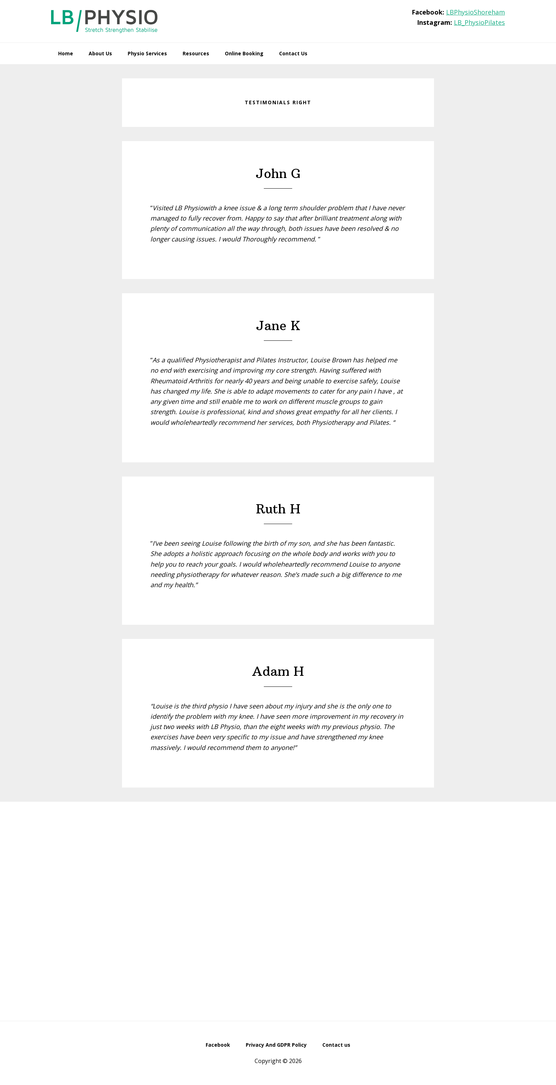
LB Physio (104, 21)
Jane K (278, 326)
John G (278, 174)
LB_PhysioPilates (479, 22)
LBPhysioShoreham (475, 12)
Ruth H (278, 509)
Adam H (278, 671)
